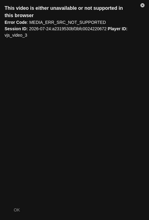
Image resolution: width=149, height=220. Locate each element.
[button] (142, 6)
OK (17, 209)
